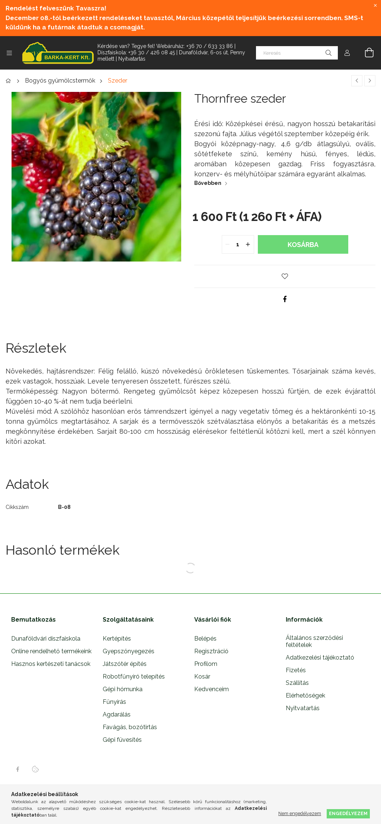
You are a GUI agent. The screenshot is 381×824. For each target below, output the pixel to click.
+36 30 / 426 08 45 (151, 52)
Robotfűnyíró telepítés (134, 676)
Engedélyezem (348, 813)
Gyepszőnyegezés (128, 651)
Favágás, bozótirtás (130, 727)
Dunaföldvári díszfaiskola (45, 638)
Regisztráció (211, 651)
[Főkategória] (9, 81)
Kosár (202, 676)
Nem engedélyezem (299, 813)
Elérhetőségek (305, 695)
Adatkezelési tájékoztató (320, 657)
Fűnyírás (114, 701)
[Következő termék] (369, 80)
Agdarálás (117, 714)
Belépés (205, 638)
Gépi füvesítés (122, 739)
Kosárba (303, 245)
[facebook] (285, 299)
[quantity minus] (227, 244)
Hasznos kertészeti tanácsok (50, 663)
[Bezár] (375, 5)
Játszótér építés (125, 663)
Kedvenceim (211, 689)
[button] (285, 276)
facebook (17, 769)
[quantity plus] (248, 244)
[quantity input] (238, 244)
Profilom (205, 663)
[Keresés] (297, 53)
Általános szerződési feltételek (314, 641)
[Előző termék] (356, 80)
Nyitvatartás (131, 59)
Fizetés (296, 670)
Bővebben (207, 183)
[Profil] (347, 53)
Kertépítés (117, 638)
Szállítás (297, 682)
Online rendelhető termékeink (51, 651)
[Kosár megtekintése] (365, 53)
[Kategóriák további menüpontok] (9, 53)
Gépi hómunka (123, 689)
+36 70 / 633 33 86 (209, 46)
